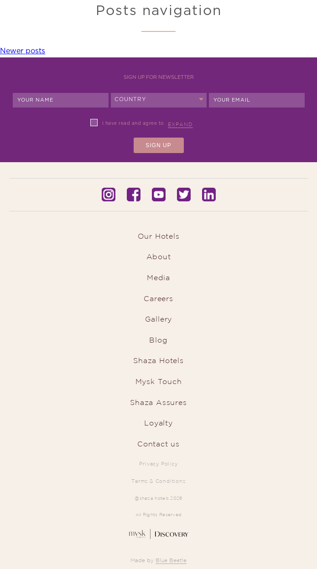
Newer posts (22, 51)
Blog (158, 340)
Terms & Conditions (158, 481)
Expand (180, 124)
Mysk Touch (158, 381)
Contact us (158, 444)
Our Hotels (159, 236)
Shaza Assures (158, 402)
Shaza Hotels (158, 360)
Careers (158, 298)
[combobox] (159, 100)
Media (158, 277)
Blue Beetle (171, 560)
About (158, 256)
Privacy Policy (158, 463)
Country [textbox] (130, 99)
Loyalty (158, 423)
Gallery (158, 319)
